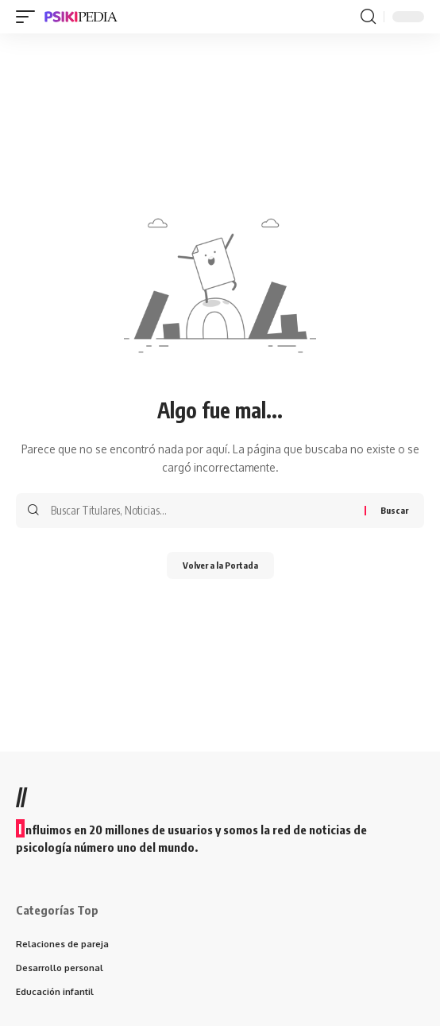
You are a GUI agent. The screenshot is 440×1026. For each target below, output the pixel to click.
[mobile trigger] (29, 16)
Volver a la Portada (220, 565)
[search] (368, 16)
